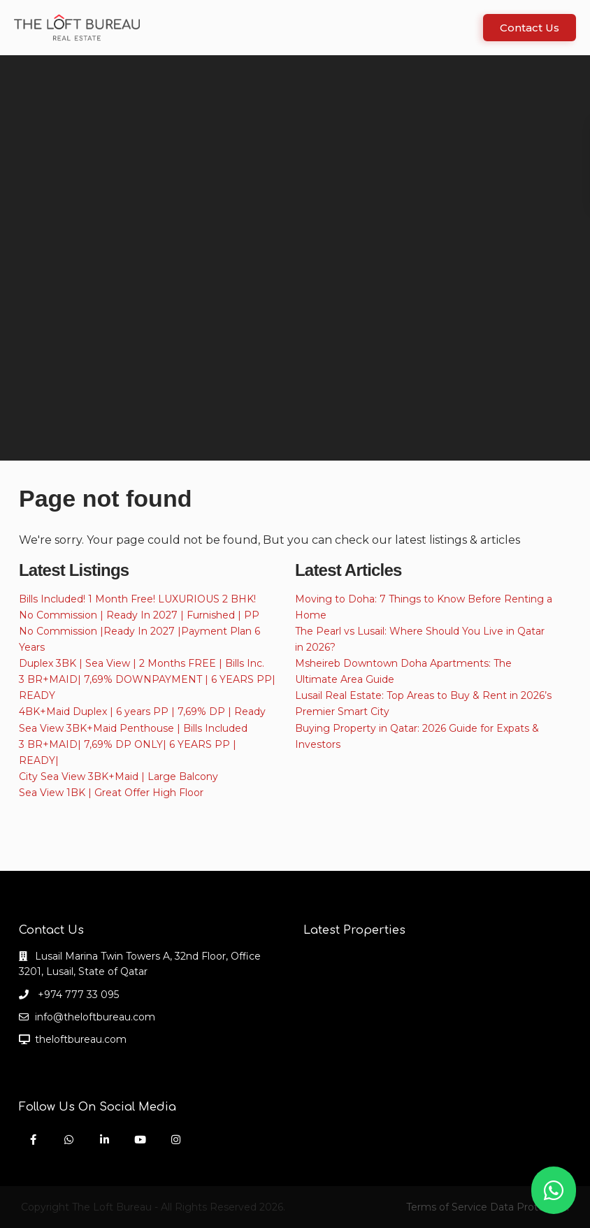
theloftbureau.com (81, 1039)
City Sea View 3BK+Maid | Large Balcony (118, 776)
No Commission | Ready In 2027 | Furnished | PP (139, 615)
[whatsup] (69, 1139)
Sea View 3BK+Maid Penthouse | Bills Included (133, 728)
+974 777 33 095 (77, 994)
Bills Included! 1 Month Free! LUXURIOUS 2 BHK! (137, 599)
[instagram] (175, 1139)
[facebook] (33, 1139)
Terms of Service (446, 1207)
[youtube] (140, 1139)
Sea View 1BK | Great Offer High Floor (111, 792)
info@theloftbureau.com (95, 1017)
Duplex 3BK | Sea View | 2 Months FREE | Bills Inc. (141, 663)
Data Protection (529, 1207)
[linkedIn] (104, 1139)
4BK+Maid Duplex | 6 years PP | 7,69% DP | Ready (142, 711)
